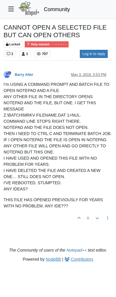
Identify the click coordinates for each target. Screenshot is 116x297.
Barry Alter (24, 75)
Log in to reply (93, 54)
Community (57, 9)
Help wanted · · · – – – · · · (46, 44)
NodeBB (53, 259)
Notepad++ (77, 250)
